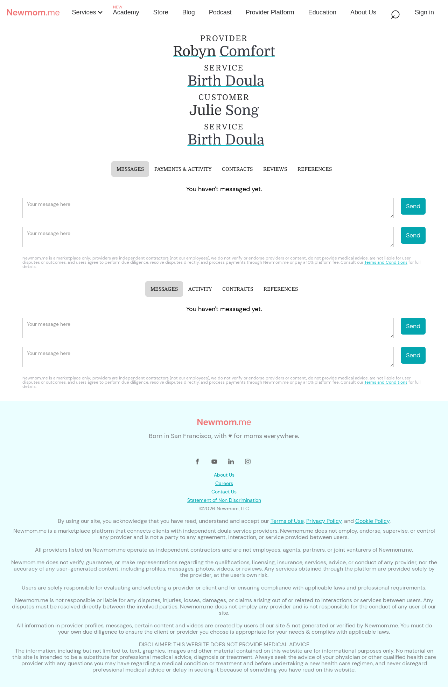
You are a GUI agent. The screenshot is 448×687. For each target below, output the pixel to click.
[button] (87, 12)
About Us (224, 475)
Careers (224, 483)
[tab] (130, 169)
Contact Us (224, 492)
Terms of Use (287, 521)
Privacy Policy (324, 521)
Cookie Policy (372, 521)
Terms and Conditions (385, 262)
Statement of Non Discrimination (224, 500)
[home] (37, 12)
